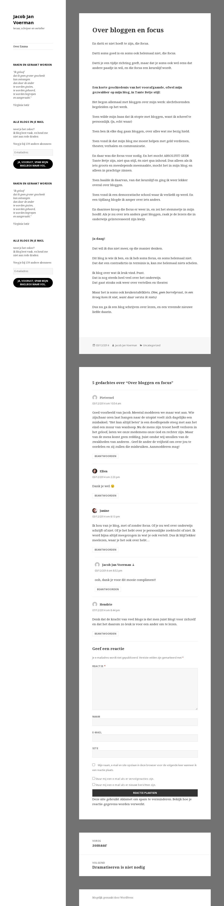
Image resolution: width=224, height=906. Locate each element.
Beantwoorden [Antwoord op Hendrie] (105, 633)
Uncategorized (151, 345)
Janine (104, 511)
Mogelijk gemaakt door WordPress (112, 897)
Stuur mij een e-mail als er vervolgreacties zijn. (125, 779)
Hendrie (106, 604)
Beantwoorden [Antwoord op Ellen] (105, 495)
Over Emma (20, 46)
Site (95, 748)
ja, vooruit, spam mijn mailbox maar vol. (33, 163)
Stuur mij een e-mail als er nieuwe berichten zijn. (126, 785)
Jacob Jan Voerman (23, 19)
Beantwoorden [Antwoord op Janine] (105, 549)
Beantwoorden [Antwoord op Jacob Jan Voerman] (108, 589)
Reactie (99, 666)
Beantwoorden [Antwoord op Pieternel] (105, 456)
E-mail (97, 732)
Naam (96, 716)
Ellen (103, 471)
